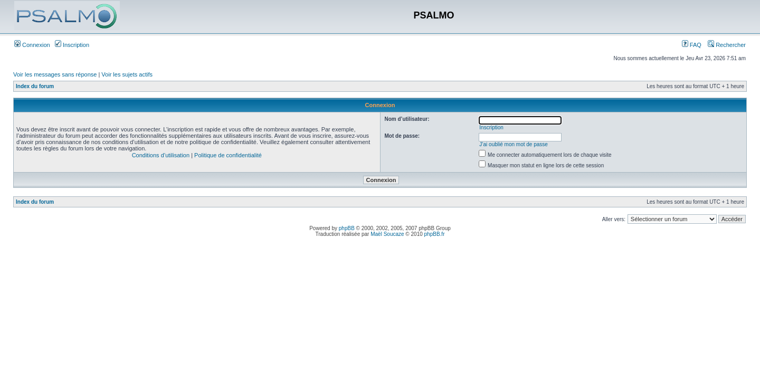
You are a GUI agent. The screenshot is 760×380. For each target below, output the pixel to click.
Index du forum (35, 86)
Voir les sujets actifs (127, 74)
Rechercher (727, 45)
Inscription (72, 45)
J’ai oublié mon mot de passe (513, 144)
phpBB (347, 228)
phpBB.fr (434, 234)
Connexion (32, 45)
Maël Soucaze (387, 234)
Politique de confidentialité (228, 155)
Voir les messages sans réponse (55, 74)
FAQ (691, 45)
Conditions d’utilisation (160, 155)
